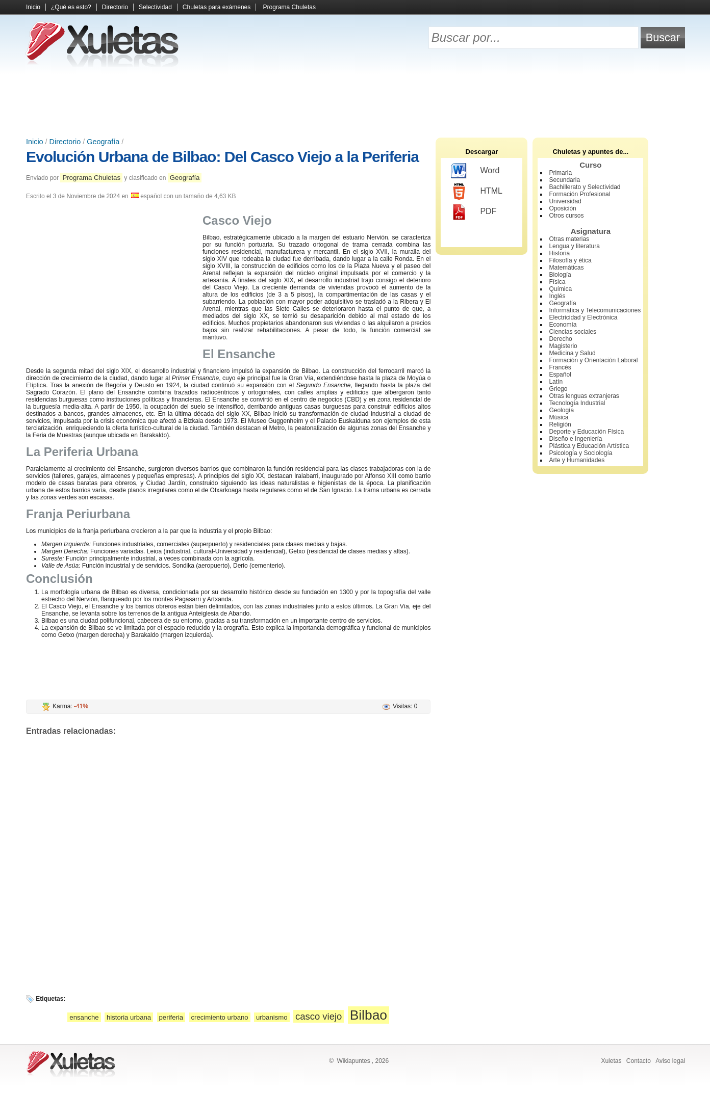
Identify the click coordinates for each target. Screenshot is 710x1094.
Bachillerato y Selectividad (584, 187)
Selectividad (155, 7)
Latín (556, 381)
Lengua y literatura (574, 246)
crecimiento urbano (219, 1017)
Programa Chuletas (289, 7)
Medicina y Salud (572, 353)
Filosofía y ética (570, 260)
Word (475, 171)
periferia (171, 1017)
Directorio (115, 7)
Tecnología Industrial (577, 403)
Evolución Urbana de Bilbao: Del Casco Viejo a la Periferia (222, 156)
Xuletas (611, 1060)
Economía (562, 324)
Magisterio (563, 346)
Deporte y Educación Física (586, 431)
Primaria (560, 172)
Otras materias (569, 239)
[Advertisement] (355, 101)
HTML (476, 191)
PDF (473, 212)
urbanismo (272, 1017)
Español (560, 374)
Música (558, 417)
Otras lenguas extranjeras (584, 395)
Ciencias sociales (572, 331)
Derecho (560, 338)
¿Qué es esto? (71, 7)
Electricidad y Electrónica (583, 317)
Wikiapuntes (353, 1060)
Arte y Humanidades (576, 460)
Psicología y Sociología (580, 453)
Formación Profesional (579, 194)
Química (560, 288)
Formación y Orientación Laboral (593, 360)
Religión (560, 424)
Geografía (103, 142)
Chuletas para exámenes (216, 7)
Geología (561, 410)
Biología (560, 274)
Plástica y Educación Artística (589, 445)
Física (557, 281)
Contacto (638, 1060)
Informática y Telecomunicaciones (595, 310)
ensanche (83, 1017)
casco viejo (318, 1016)
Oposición (562, 208)
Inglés (557, 296)
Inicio (33, 7)
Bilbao (368, 1015)
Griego (558, 388)
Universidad (565, 201)
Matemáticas (566, 267)
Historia (559, 253)
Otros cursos (566, 215)
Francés (560, 367)
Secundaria (564, 179)
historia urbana (129, 1017)
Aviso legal (670, 1060)
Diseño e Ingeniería (575, 438)
